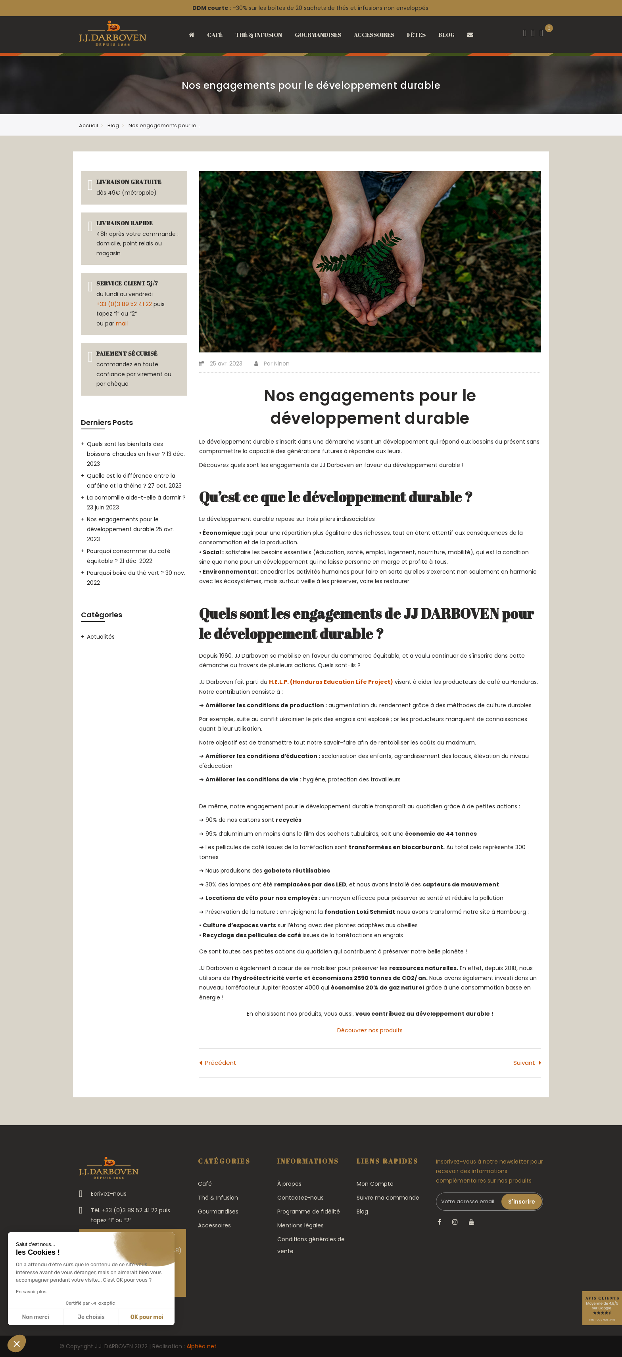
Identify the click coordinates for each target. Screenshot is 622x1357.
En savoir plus (31, 1291)
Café (205, 1184)
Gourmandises (218, 1211)
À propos (289, 1184)
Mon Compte (375, 1184)
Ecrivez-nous (109, 1194)
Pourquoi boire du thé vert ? (126, 573)
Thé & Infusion (218, 1198)
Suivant (524, 1062)
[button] (16, 1343)
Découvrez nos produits (370, 1030)
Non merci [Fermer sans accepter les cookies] (35, 1317)
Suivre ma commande (388, 1198)
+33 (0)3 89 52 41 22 (124, 304)
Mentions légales (300, 1225)
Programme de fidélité (308, 1211)
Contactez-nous (300, 1198)
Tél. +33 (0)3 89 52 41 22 (124, 1210)
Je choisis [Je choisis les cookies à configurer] (91, 1317)
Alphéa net (201, 1346)
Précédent (220, 1062)
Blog (113, 125)
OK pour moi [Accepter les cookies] (147, 1317)
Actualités (101, 637)
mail (122, 323)
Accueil (88, 125)
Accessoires (214, 1225)
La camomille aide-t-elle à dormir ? (136, 497)
